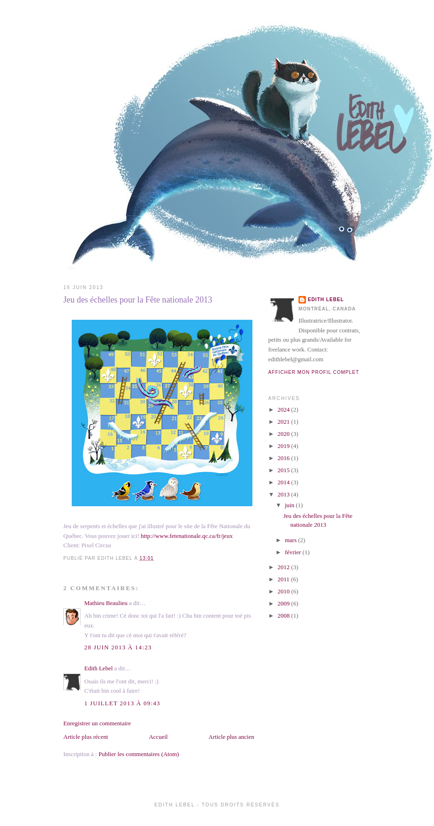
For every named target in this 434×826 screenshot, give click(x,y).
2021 (284, 421)
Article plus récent (85, 736)
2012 (284, 567)
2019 (284, 445)
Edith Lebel (98, 668)
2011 (284, 579)
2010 (284, 591)
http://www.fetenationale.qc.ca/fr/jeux (186, 535)
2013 (284, 494)
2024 (284, 409)
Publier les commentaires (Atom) (138, 753)
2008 (284, 615)
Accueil (158, 736)
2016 (284, 457)
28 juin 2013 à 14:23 (118, 647)
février (294, 552)
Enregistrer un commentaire (97, 723)
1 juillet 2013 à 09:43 (122, 703)
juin (290, 505)
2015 (284, 470)
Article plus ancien (231, 736)
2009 (284, 603)
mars (291, 540)
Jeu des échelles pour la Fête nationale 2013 (137, 299)
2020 (284, 433)
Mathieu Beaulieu (106, 602)
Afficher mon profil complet (313, 372)
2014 (284, 482)
